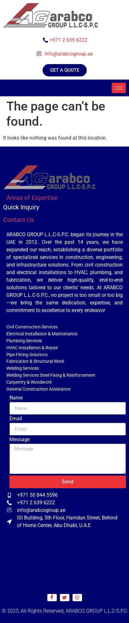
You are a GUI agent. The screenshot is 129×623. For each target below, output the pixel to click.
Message (19, 439)
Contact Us (18, 220)
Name (16, 398)
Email (15, 419)
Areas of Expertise (32, 197)
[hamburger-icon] (119, 88)
